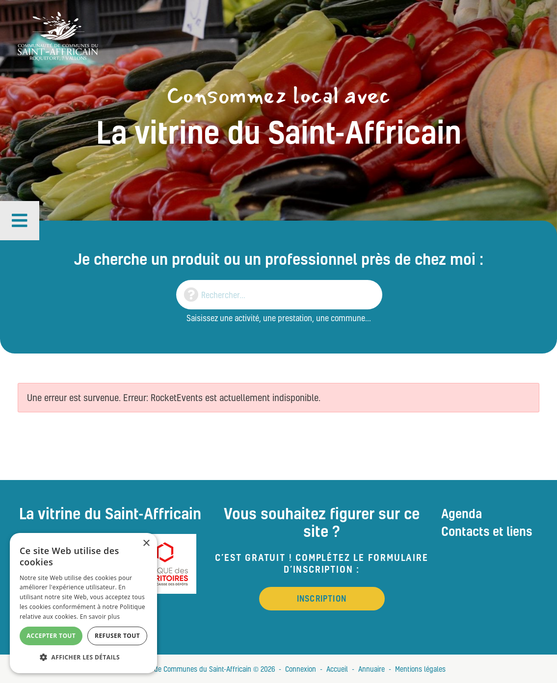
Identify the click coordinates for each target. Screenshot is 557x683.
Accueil (337, 668)
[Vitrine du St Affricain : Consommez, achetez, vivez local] (58, 35)
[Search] (279, 294)
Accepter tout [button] (51, 636)
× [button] (146, 543)
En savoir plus (100, 616)
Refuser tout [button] (117, 636)
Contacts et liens (486, 531)
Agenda (461, 513)
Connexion (300, 668)
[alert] (83, 603)
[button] (19, 220)
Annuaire (371, 668)
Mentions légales (420, 668)
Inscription (321, 598)
